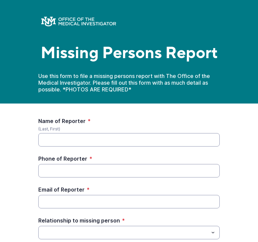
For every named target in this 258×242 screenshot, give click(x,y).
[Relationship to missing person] (123, 232)
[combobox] (129, 232)
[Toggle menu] (213, 232)
